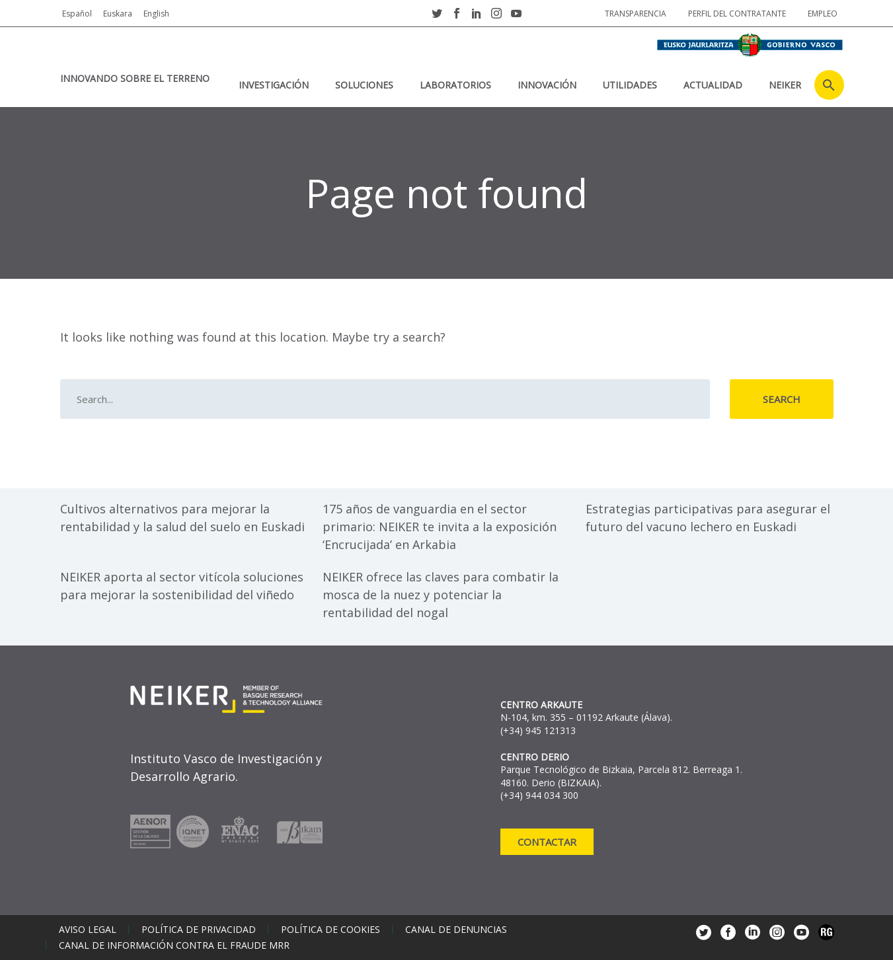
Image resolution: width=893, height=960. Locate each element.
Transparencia (635, 13)
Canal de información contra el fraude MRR (174, 945)
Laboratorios (455, 85)
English (156, 13)
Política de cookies (330, 929)
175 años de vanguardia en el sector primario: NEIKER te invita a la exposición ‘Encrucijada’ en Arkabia (440, 526)
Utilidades (630, 85)
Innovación (547, 85)
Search (781, 399)
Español (77, 13)
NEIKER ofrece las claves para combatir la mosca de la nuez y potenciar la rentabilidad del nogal (441, 594)
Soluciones (364, 85)
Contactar (547, 841)
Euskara (117, 13)
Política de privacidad (198, 929)
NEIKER (785, 85)
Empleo (822, 13)
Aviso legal (87, 929)
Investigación (274, 85)
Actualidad (712, 85)
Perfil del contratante (737, 13)
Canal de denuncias (456, 929)
